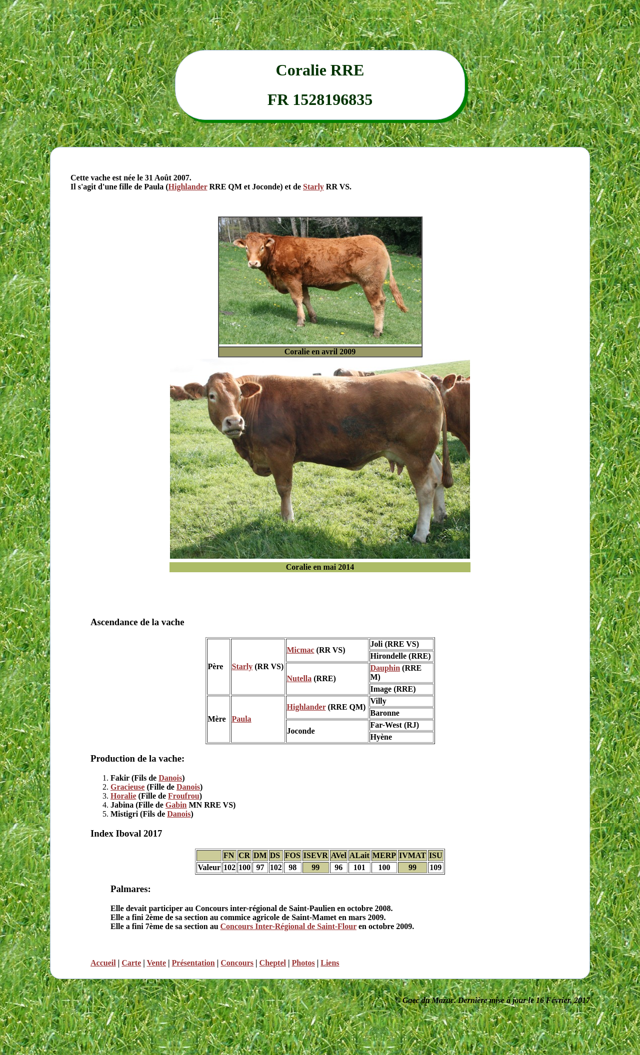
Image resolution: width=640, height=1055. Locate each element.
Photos (303, 963)
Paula (242, 719)
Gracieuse (127, 787)
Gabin (176, 805)
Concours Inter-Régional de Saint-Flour (288, 926)
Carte (131, 963)
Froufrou (184, 796)
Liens (329, 963)
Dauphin (385, 668)
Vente (156, 963)
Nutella (299, 678)
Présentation (193, 963)
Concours (237, 963)
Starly (313, 186)
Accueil (103, 963)
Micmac (300, 650)
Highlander (188, 186)
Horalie (123, 796)
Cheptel (273, 963)
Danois (170, 778)
